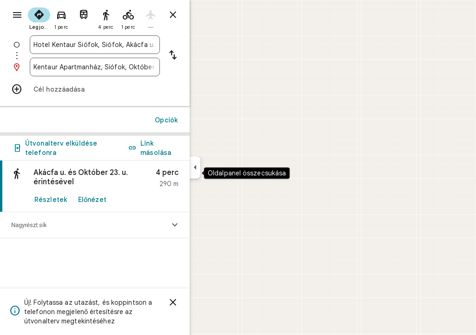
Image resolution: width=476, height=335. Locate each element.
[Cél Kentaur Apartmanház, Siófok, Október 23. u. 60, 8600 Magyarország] (128, 67)
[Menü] (16, 15)
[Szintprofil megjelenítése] (208, 225)
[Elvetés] (206, 302)
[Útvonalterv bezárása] (206, 15)
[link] (128, 186)
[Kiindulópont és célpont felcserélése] (206, 56)
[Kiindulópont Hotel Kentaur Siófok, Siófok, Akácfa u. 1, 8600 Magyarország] (128, 44)
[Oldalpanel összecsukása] (228, 167)
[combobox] (128, 44)
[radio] (72, 18)
